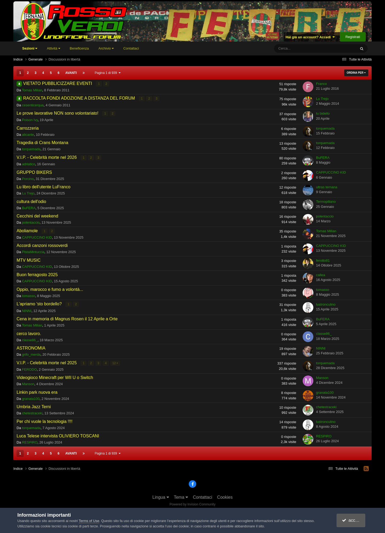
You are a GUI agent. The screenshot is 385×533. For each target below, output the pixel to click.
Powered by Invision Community (192, 504)
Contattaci (131, 48)
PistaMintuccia (33, 252)
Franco (321, 84)
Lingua (160, 496)
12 (115, 363)
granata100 (31, 398)
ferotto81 (323, 260)
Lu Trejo (322, 98)
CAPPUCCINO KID (331, 172)
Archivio (106, 48)
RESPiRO (29, 442)
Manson (28, 384)
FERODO (29, 369)
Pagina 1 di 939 (108, 73)
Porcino (28, 179)
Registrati (352, 37)
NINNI (26, 310)
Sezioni (29, 50)
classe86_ (30, 339)
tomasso (28, 296)
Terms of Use (89, 521)
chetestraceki (32, 413)
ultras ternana (326, 187)
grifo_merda (31, 354)
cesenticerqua (33, 105)
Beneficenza (79, 48)
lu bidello (323, 113)
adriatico (28, 164)
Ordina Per (356, 72)
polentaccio (31, 222)
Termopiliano (326, 201)
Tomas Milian (32, 90)
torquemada (325, 128)
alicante (28, 134)
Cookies (225, 496)
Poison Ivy (30, 120)
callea (320, 275)
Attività (53, 48)
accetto (351, 520)
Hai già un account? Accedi (310, 37)
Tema (181, 496)
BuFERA (323, 157)
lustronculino (326, 304)
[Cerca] (299, 48)
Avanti (71, 73)
